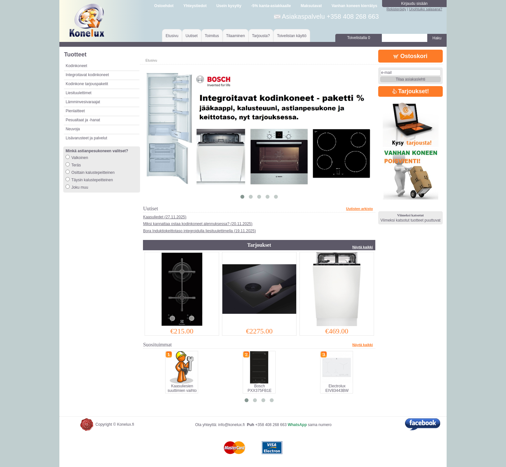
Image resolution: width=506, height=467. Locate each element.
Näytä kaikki (362, 247)
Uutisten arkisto (359, 209)
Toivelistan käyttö (291, 36)
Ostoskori (410, 56)
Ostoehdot (164, 6)
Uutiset (191, 36)
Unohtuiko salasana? (425, 9)
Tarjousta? (261, 36)
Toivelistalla (358, 37)
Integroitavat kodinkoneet (87, 75)
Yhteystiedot (195, 6)
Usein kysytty (228, 6)
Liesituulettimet (78, 93)
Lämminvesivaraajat (83, 102)
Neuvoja (73, 129)
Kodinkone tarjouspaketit (87, 84)
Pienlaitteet (75, 111)
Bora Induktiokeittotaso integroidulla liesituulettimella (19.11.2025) (199, 231)
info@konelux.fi (231, 424)
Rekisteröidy (396, 9)
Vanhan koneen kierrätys (354, 6)
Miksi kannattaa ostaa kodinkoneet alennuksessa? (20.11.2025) (197, 224)
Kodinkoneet (76, 66)
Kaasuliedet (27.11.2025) (164, 217)
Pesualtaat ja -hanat (83, 120)
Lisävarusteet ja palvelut (86, 138)
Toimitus (212, 36)
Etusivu (172, 36)
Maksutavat (311, 6)
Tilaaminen (235, 36)
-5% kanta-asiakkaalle (271, 6)
